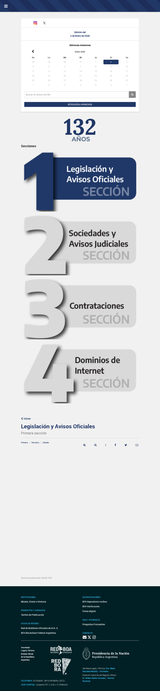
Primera (24, 442)
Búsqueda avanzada (80, 104)
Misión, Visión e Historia (33, 601)
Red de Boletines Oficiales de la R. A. (39, 628)
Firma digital (89, 611)
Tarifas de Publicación (32, 614)
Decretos (35, 442)
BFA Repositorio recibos (94, 601)
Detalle (46, 442)
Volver (26, 418)
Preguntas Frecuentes (93, 624)
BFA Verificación (91, 606)
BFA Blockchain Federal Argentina (38, 632)
